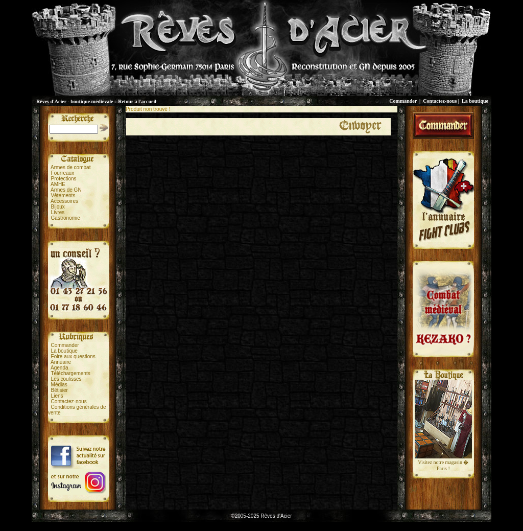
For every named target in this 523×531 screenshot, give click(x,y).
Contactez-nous (440, 101)
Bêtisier (59, 390)
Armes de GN (66, 190)
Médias (59, 384)
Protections (64, 178)
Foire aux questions (73, 356)
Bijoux (58, 207)
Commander (403, 101)
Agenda (59, 368)
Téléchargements (70, 373)
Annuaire (61, 362)
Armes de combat (70, 167)
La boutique (475, 101)
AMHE (58, 184)
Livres (58, 212)
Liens (57, 396)
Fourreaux (63, 173)
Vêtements (63, 195)
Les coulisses (66, 379)
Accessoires (64, 201)
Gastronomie (65, 218)
